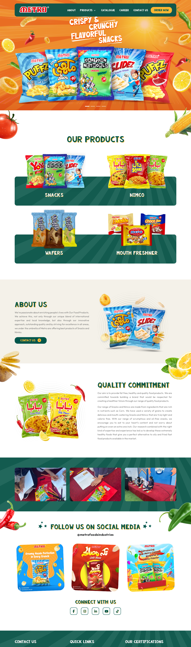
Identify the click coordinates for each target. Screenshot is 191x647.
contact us (30, 340)
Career (124, 10)
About (71, 10)
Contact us (140, 10)
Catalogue (108, 10)
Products (88, 10)
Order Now (161, 10)
